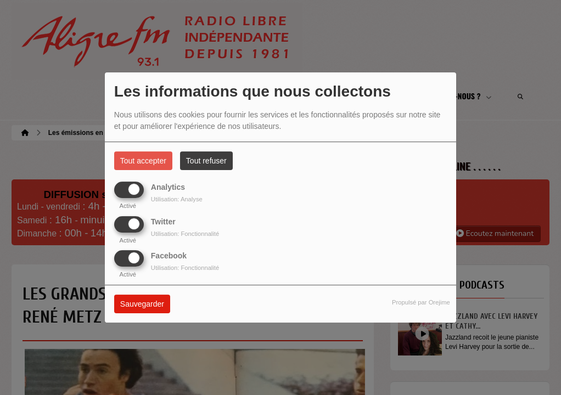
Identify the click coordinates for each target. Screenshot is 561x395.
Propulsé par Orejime (421, 302)
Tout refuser (206, 160)
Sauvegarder (142, 304)
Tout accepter (143, 160)
